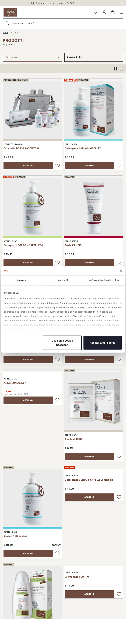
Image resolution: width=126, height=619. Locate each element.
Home (5, 32)
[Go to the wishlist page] (95, 12)
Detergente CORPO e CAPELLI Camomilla (89, 479)
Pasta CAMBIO (73, 245)
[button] (32, 57)
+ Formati (55, 545)
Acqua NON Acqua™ (15, 382)
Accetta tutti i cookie (102, 342)
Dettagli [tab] (63, 280)
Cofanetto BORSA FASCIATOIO (21, 148)
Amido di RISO (73, 438)
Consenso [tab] (22, 280)
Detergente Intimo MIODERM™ (83, 148)
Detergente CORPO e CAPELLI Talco (24, 245)
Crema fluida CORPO (77, 576)
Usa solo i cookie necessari (62, 342)
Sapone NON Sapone (15, 535)
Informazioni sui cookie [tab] (104, 280)
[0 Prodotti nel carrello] (113, 12)
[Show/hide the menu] (121, 12)
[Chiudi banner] (121, 271)
